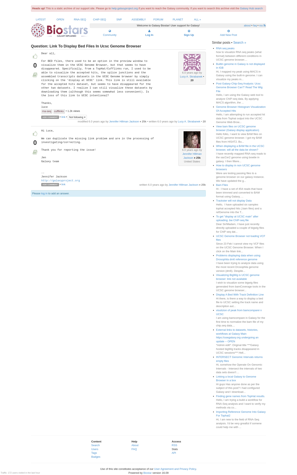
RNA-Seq (80, 19)
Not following (77, 117)
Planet (178, 19)
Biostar (147, 472)
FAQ (134, 449)
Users (94, 449)
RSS (174, 445)
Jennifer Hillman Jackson (124, 121)
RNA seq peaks (225, 48)
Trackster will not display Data (234, 200)
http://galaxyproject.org (60, 181)
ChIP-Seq (99, 19)
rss (262, 25)
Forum (158, 19)
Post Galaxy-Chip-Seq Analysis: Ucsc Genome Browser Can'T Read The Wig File (239, 87)
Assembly (139, 19)
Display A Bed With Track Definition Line (240, 294)
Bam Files (222, 184)
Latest (41, 19)
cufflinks (59, 111)
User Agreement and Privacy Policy (175, 468)
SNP (119, 19)
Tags (94, 452)
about (247, 25)
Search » (239, 42)
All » (197, 19)
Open (60, 19)
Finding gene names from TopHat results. (240, 396)
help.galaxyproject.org (125, 8)
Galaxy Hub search (251, 8)
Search (95, 445)
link (63, 116)
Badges (95, 456)
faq (255, 25)
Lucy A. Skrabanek (191, 76)
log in (44, 193)
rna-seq (46, 111)
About (135, 445)
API (174, 452)
